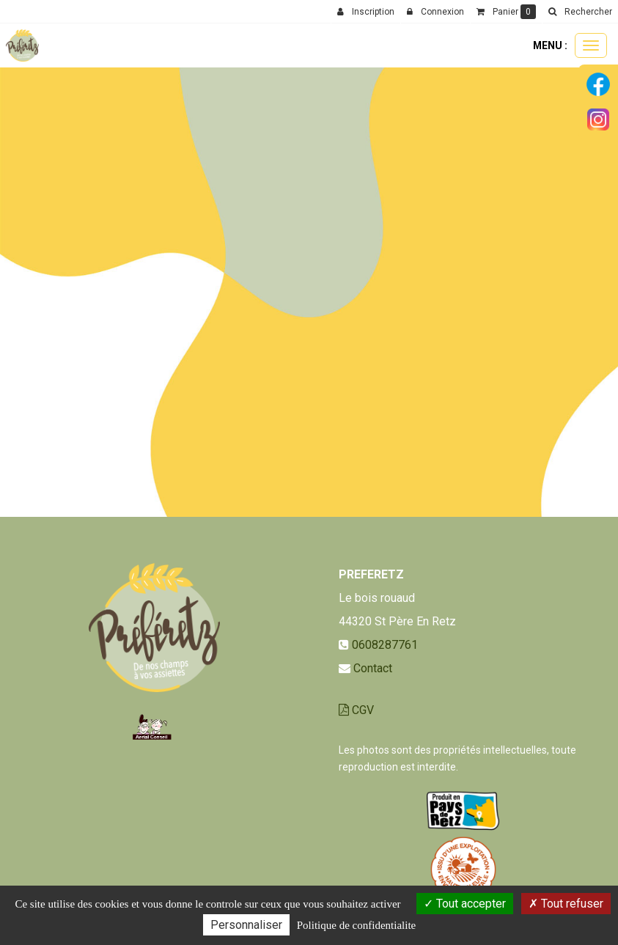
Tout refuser (566, 904)
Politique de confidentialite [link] (356, 925)
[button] (580, 11)
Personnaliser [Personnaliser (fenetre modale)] (246, 925)
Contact (372, 668)
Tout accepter (465, 904)
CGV (356, 710)
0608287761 (385, 645)
